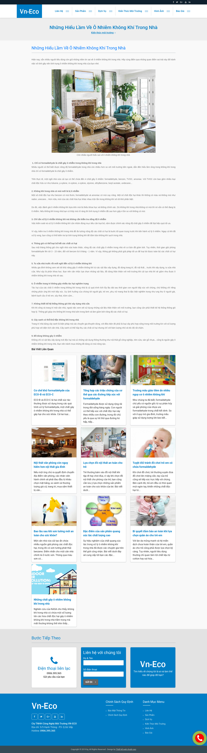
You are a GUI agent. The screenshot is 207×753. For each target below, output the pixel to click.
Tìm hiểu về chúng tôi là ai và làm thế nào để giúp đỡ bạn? (153, 667)
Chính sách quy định (117, 715)
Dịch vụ (105, 11)
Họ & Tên (88, 658)
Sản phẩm (83, 11)
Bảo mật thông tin (117, 710)
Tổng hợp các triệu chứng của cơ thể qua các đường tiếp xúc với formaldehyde (102, 394)
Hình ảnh (162, 11)
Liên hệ (62, 11)
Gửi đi (90, 682)
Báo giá (183, 11)
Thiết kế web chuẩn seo (126, 749)
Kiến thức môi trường (133, 11)
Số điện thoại (90, 669)
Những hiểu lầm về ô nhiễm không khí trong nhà (79, 48)
